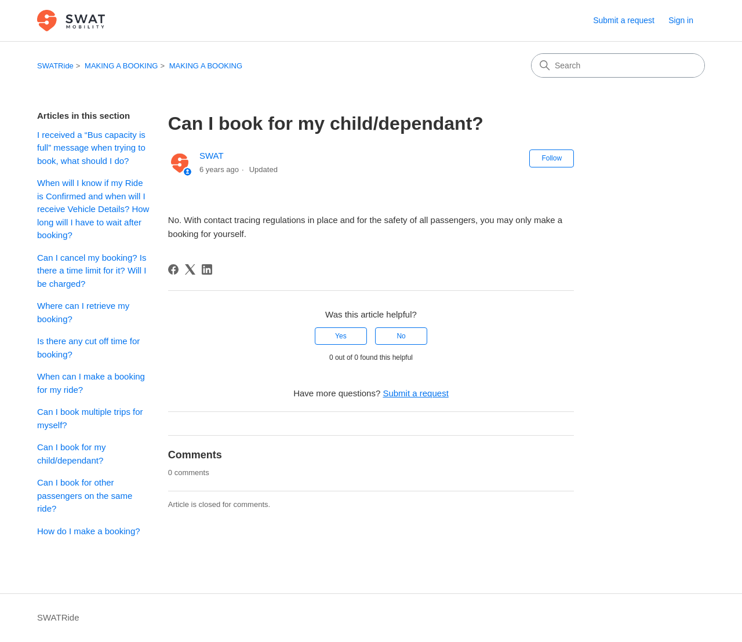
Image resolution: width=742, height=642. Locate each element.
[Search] (618, 65)
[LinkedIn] (207, 269)
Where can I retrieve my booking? (83, 312)
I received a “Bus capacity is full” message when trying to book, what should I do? (91, 148)
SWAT (211, 155)
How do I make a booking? (88, 531)
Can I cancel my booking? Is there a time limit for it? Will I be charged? (91, 271)
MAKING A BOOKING (121, 65)
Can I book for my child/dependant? (71, 453)
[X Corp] (190, 269)
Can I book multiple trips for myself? (90, 418)
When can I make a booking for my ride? (91, 383)
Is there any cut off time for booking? (88, 347)
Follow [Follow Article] (551, 158)
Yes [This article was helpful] (341, 336)
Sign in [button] (680, 20)
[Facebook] (173, 269)
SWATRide (55, 65)
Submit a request (623, 20)
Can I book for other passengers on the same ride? (84, 495)
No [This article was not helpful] (401, 336)
